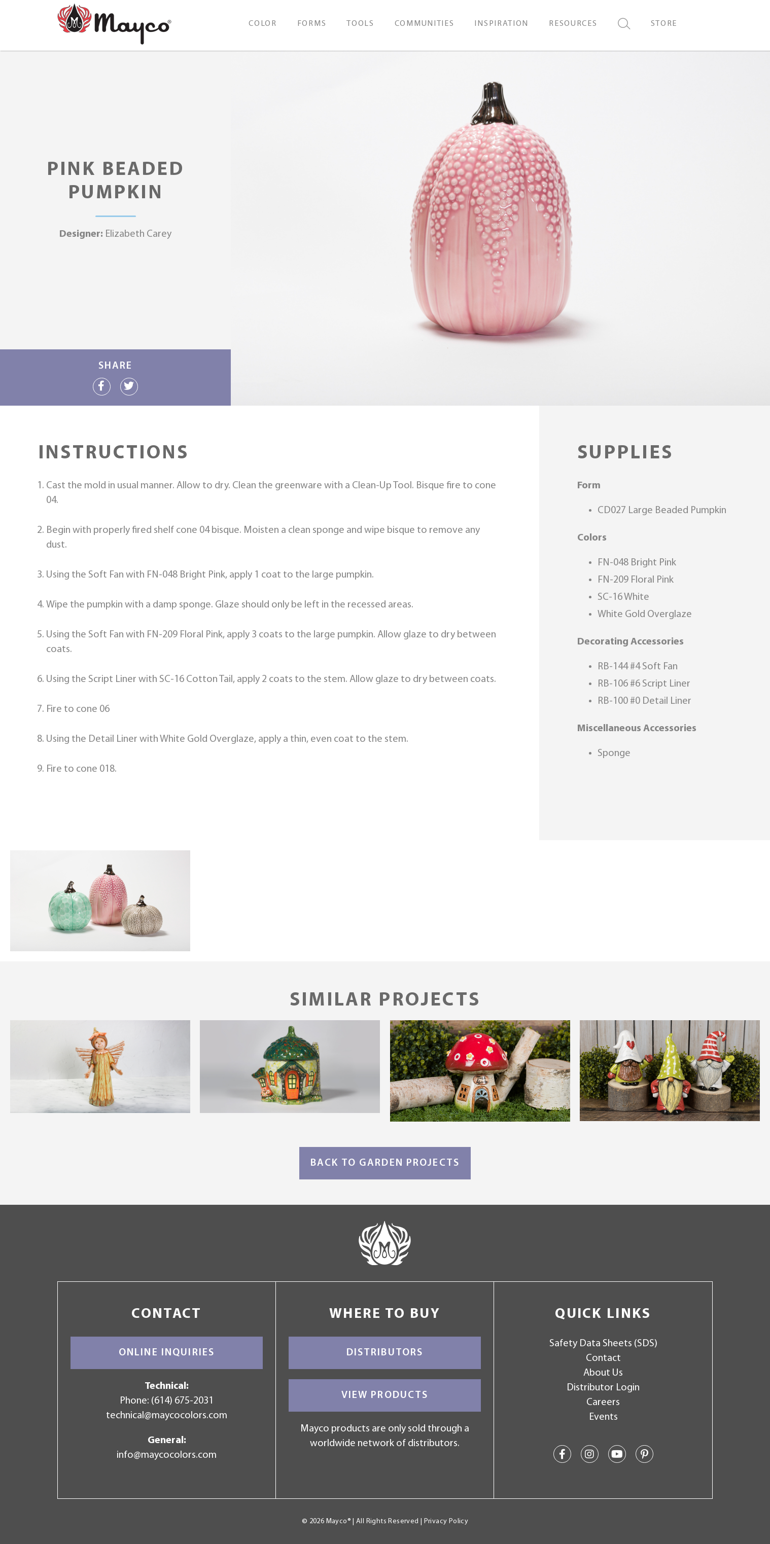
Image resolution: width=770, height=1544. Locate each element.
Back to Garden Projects (385, 1163)
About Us (603, 1373)
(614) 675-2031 (182, 1401)
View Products (385, 1395)
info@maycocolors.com (167, 1455)
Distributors (385, 1353)
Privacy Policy (446, 1521)
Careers (603, 1402)
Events (603, 1417)
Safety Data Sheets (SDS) (603, 1344)
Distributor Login (603, 1388)
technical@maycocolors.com (166, 1416)
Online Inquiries (167, 1353)
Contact (603, 1358)
